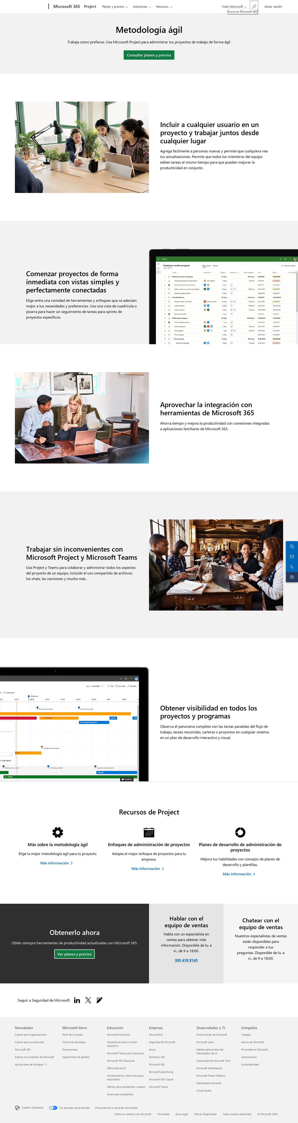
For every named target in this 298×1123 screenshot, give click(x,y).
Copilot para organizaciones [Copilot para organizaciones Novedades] (31, 1034)
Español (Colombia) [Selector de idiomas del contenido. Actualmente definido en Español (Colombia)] (33, 1107)
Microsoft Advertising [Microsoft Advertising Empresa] (161, 1072)
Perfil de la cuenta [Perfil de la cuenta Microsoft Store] (72, 1034)
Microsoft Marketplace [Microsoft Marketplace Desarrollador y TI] (209, 1068)
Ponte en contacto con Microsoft (133, 1114)
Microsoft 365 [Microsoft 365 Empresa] (157, 1064)
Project (90, 6)
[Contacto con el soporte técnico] (292, 577)
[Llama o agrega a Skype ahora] (292, 567)
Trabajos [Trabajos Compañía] (246, 1034)
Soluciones (140, 6)
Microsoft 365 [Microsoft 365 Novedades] (22, 1049)
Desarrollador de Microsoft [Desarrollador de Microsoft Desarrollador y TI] (211, 1034)
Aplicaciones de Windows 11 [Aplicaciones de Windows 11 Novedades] (31, 1064)
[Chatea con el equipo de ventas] (292, 546)
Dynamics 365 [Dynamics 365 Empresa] (157, 1057)
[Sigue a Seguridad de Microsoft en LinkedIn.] (77, 1000)
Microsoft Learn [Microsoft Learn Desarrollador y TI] (205, 1042)
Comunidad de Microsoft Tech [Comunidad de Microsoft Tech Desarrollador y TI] (213, 1060)
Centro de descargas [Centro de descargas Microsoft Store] (74, 1042)
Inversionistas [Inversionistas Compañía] (249, 1057)
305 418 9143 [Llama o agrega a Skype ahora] (186, 960)
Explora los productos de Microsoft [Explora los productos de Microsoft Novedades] (34, 1057)
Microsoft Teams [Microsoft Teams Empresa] (158, 1087)
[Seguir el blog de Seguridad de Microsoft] (99, 1000)
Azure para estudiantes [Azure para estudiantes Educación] (120, 1094)
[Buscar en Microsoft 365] (254, 6)
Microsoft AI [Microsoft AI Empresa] (156, 1034)
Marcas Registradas (205, 1114)
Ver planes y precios (74, 953)
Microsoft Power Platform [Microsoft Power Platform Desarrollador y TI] (210, 1075)
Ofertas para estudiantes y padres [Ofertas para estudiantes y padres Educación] (126, 1087)
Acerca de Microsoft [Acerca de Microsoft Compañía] (252, 1042)
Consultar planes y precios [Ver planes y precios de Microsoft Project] (149, 54)
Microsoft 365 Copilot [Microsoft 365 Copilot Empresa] (161, 1079)
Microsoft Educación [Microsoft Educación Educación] (118, 1034)
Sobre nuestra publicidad (237, 1114)
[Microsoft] (31, 6)
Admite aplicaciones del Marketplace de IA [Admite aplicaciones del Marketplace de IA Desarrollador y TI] (210, 1051)
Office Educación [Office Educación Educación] (116, 1068)
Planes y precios (113, 6)
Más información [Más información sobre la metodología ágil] (54, 862)
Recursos (162, 6)
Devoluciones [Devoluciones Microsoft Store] (70, 1049)
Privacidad (163, 1114)
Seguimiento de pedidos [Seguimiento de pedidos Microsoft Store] (76, 1057)
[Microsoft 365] (66, 6)
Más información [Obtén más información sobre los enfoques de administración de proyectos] (146, 868)
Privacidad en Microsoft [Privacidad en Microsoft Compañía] (254, 1049)
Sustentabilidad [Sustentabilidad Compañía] (250, 1064)
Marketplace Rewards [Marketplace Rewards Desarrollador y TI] (208, 1083)
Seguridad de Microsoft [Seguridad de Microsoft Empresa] (162, 1042)
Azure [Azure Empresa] (152, 1049)
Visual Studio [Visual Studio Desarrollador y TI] (203, 1090)
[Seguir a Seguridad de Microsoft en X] (88, 1000)
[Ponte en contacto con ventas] (292, 556)
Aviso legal (182, 1114)
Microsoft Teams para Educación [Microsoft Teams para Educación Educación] (125, 1053)
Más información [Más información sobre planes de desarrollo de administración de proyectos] (237, 873)
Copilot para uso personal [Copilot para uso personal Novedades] (29, 1042)
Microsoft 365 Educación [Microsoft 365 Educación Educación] (121, 1060)
